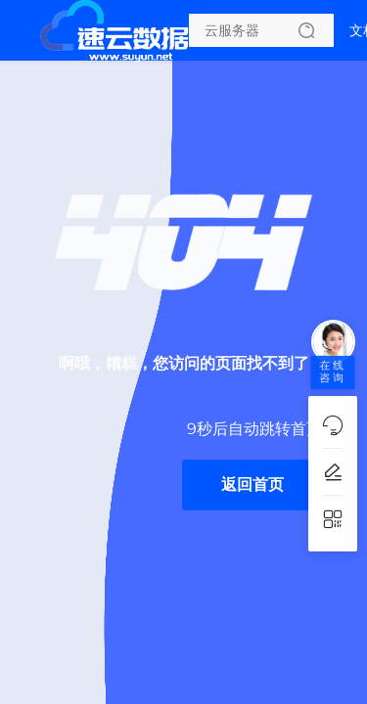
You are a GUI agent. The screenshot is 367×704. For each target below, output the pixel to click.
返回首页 (252, 484)
